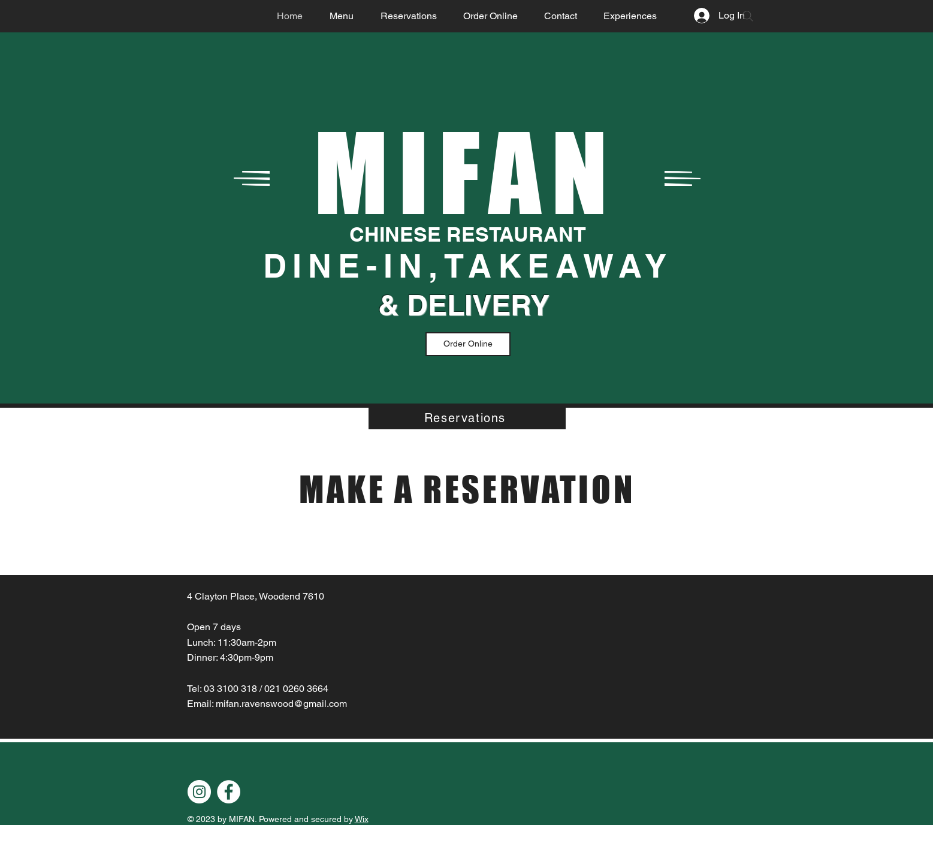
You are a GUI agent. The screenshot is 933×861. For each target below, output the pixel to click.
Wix (362, 819)
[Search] (747, 16)
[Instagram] (199, 791)
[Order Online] (468, 344)
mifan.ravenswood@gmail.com (281, 703)
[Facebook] (228, 791)
